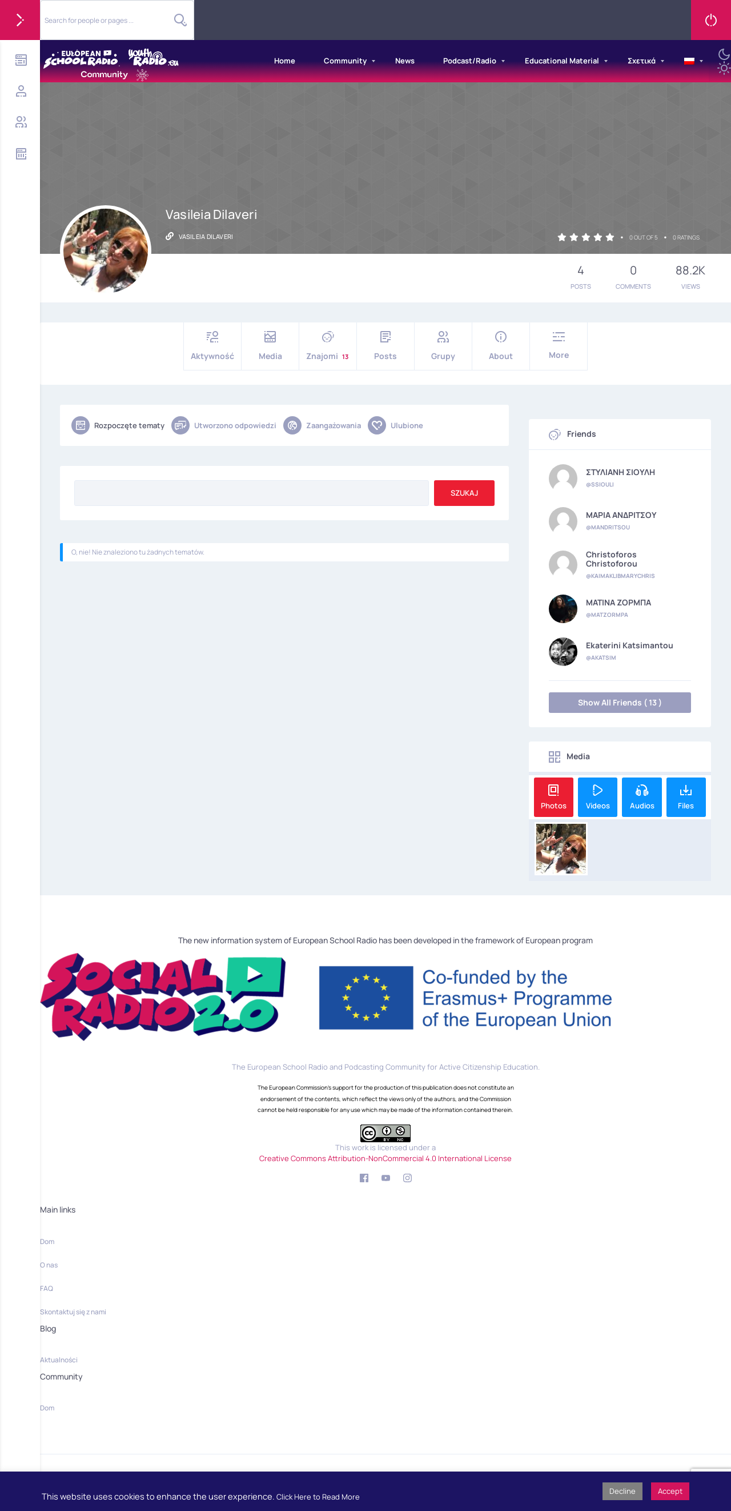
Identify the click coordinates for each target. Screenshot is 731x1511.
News (405, 60)
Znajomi (328, 346)
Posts (385, 346)
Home (284, 60)
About (501, 346)
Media (270, 346)
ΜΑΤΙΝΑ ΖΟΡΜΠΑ (618, 602)
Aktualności (59, 1360)
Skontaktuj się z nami (73, 1312)
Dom (47, 1241)
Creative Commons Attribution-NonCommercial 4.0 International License (385, 1158)
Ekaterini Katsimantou (629, 645)
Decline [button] (622, 1491)
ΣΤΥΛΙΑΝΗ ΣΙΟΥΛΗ (620, 472)
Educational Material (562, 60)
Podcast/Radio (469, 60)
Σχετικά (642, 60)
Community (345, 60)
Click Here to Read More (318, 1497)
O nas (49, 1265)
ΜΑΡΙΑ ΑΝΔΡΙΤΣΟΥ (621, 515)
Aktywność (212, 346)
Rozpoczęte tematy (117, 425)
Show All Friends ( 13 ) (620, 702)
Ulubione (395, 425)
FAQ (46, 1288)
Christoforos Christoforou (611, 559)
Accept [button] (670, 1491)
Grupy (443, 346)
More (558, 345)
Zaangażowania (322, 425)
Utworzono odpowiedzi (223, 425)
